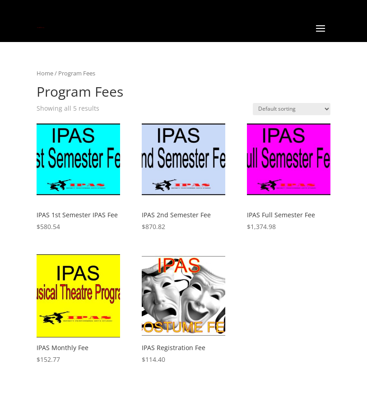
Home (45, 73)
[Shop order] (291, 109)
